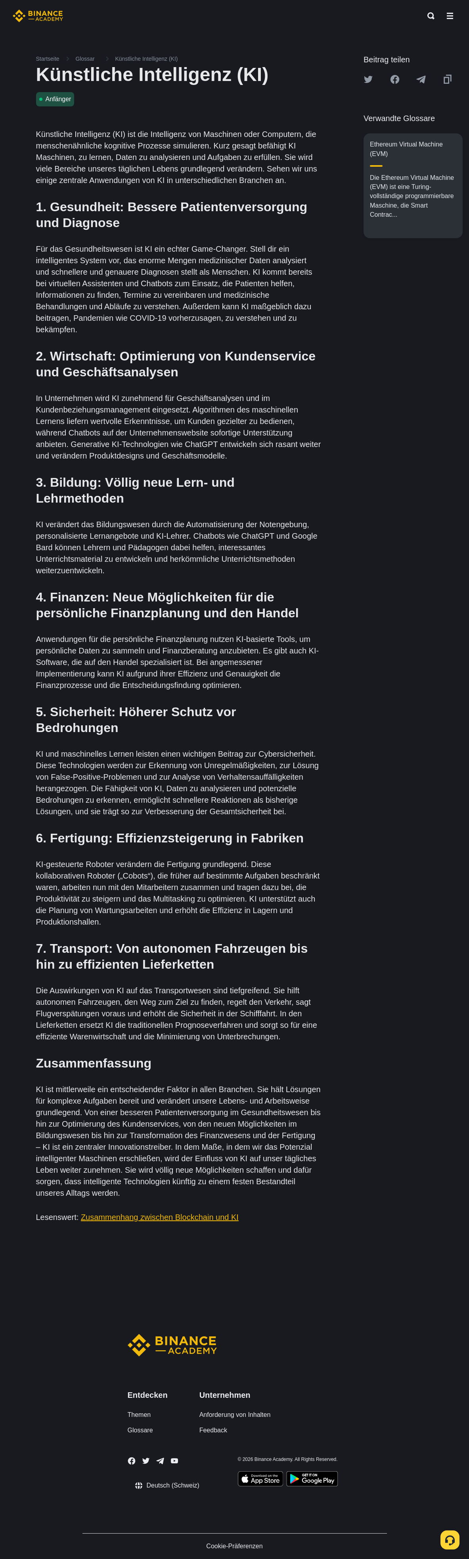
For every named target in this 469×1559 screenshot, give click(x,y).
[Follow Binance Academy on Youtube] (174, 1460)
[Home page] (38, 16)
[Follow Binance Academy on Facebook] (132, 1461)
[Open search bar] (428, 16)
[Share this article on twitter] (368, 79)
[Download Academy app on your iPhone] (260, 1480)
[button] (450, 16)
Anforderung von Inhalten (235, 1414)
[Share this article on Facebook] (395, 79)
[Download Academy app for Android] (312, 1480)
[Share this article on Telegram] (421, 79)
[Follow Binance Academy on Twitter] (146, 1461)
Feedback (213, 1430)
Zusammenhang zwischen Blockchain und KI (160, 1217)
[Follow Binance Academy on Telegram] (160, 1461)
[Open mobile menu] (449, 16)
